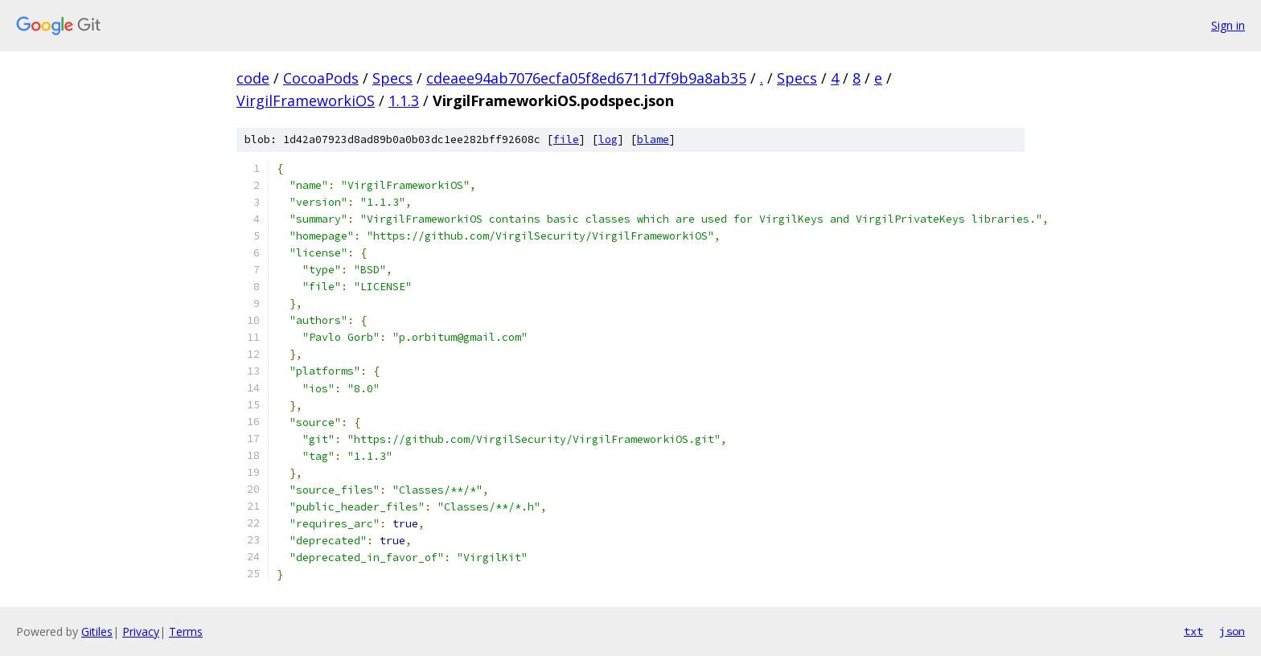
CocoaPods (321, 78)
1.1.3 (403, 100)
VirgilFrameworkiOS (305, 100)
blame (653, 139)
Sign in (1228, 25)
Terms (186, 631)
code (252, 78)
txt (1193, 631)
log (608, 139)
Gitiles (97, 631)
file (566, 139)
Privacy (140, 631)
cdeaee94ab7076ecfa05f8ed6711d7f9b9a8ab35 (586, 78)
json (1232, 631)
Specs (392, 78)
